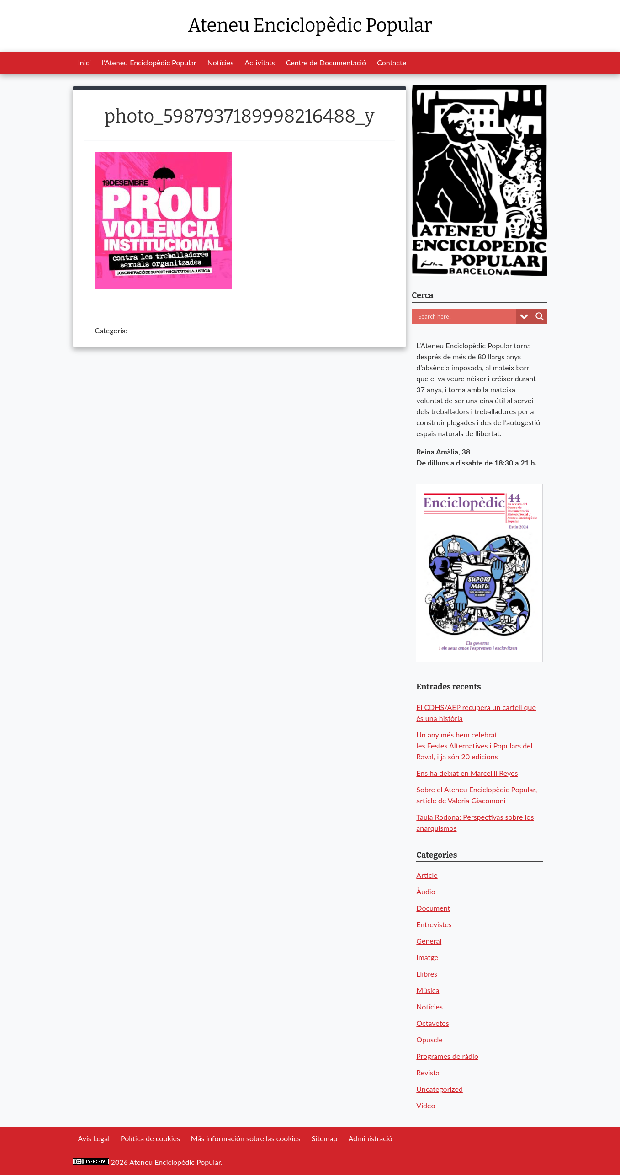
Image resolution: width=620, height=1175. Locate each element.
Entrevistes (433, 924)
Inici (84, 62)
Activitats (259, 62)
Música (427, 990)
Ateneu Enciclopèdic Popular (310, 26)
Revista (428, 1072)
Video (425, 1105)
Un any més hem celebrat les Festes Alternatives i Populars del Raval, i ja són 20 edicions (474, 745)
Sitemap (325, 1138)
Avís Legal (94, 1138)
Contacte (391, 62)
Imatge (427, 957)
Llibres (426, 973)
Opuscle (429, 1039)
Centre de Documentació (326, 62)
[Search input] (466, 316)
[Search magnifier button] (539, 316)
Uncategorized (439, 1088)
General (428, 940)
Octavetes (432, 1023)
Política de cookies (150, 1138)
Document (433, 907)
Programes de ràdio (447, 1056)
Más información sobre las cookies (246, 1138)
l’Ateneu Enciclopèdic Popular (149, 62)
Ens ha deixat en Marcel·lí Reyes (467, 773)
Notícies (220, 62)
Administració (370, 1138)
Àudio (425, 891)
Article (426, 875)
